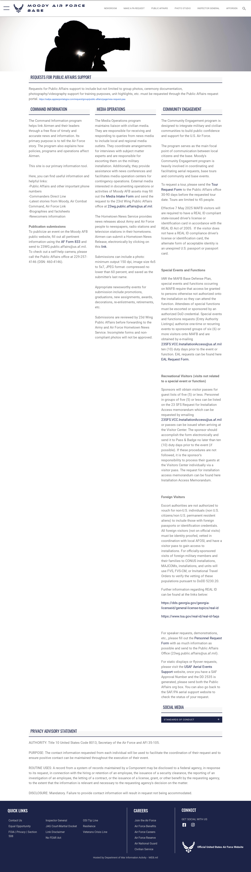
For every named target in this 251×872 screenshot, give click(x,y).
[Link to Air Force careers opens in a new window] (144, 832)
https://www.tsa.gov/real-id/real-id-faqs (190, 616)
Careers (141, 811)
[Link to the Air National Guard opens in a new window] (144, 843)
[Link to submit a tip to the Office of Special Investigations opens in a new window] (52, 837)
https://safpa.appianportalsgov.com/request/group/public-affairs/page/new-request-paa (82, 99)
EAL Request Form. (175, 359)
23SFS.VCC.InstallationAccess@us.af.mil (191, 344)
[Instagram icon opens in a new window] (193, 825)
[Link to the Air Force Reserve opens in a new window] (144, 837)
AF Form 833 (70, 242)
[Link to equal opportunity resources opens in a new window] (18, 826)
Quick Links (18, 811)
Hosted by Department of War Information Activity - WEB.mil (125, 857)
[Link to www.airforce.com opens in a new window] (144, 820)
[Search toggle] (245, 8)
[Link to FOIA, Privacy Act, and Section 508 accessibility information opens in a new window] (24, 832)
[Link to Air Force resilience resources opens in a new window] (89, 820)
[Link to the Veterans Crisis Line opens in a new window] (95, 826)
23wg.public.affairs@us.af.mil (130, 206)
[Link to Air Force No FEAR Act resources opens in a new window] (53, 832)
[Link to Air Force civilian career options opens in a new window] (142, 849)
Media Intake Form (120, 196)
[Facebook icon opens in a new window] (184, 825)
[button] (5, 8)
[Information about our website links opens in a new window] (54, 826)
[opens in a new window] (134, 8)
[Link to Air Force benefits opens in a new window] (144, 826)
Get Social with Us (194, 819)
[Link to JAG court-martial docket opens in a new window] (60, 820)
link (104, 247)
